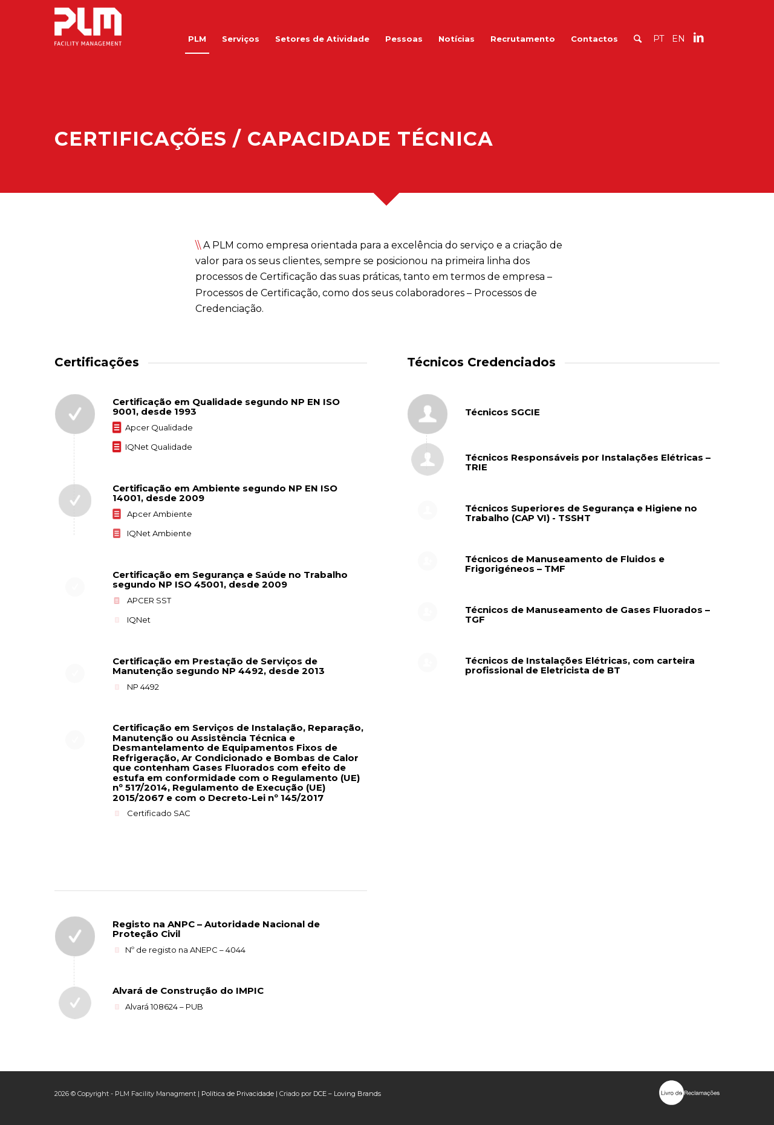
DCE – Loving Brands (347, 1093)
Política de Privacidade (237, 1093)
